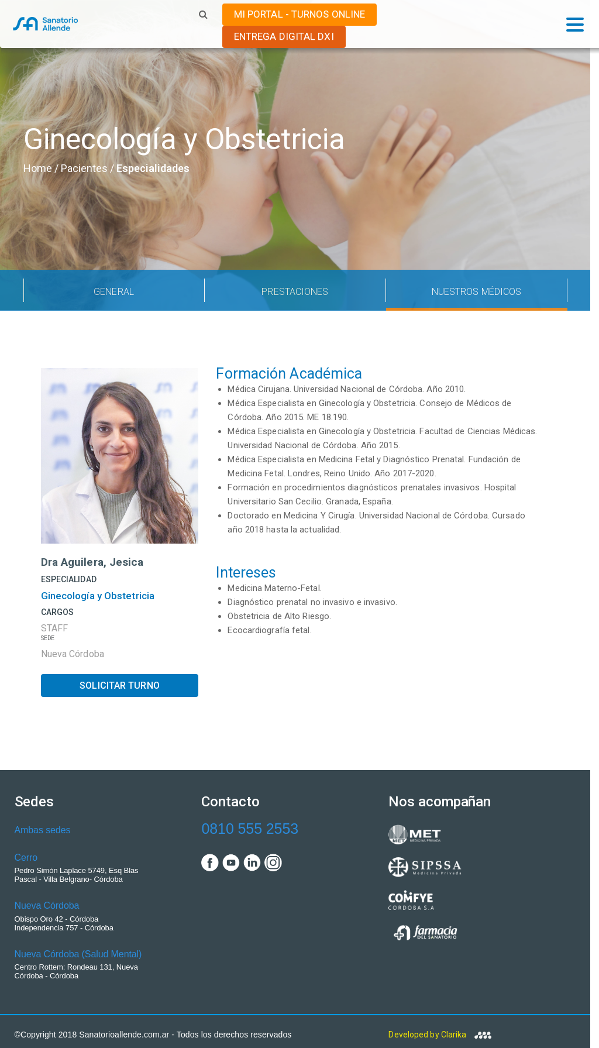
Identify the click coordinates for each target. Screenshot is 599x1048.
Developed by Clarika (439, 1034)
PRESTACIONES (294, 291)
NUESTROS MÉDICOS (477, 291)
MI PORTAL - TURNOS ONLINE (300, 14)
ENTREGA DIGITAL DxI (284, 36)
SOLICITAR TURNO (120, 685)
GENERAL (114, 291)
